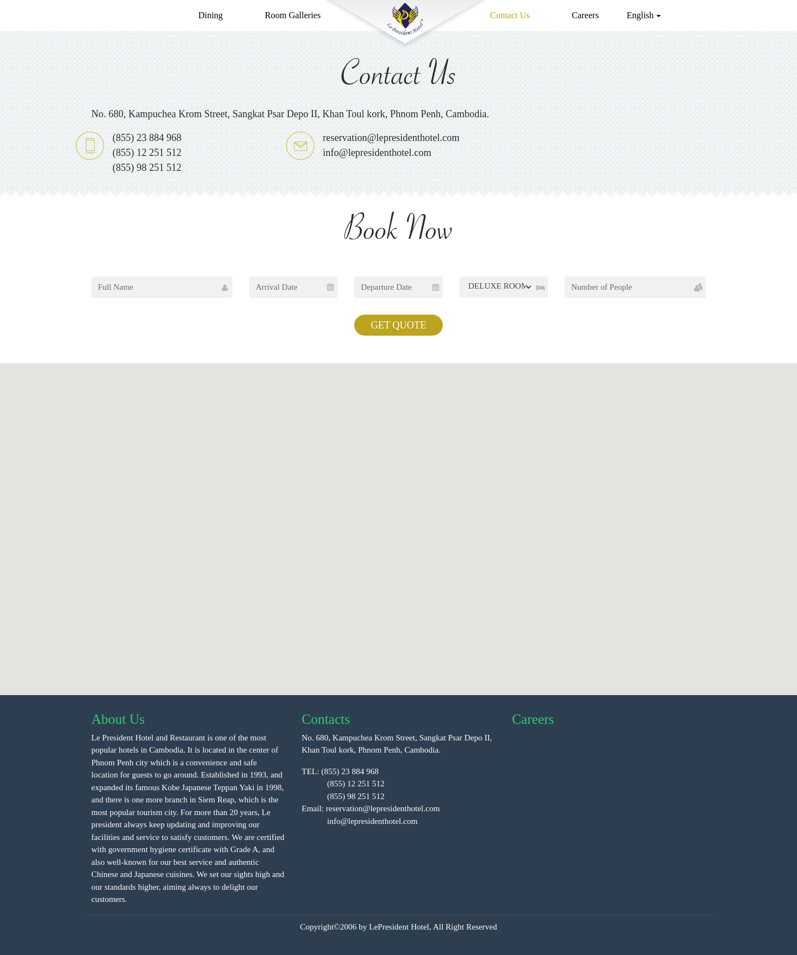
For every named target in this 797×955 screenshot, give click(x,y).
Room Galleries (293, 15)
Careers (585, 15)
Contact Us (510, 15)
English (640, 15)
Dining (210, 15)
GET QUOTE (398, 325)
